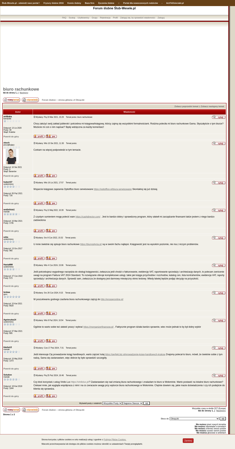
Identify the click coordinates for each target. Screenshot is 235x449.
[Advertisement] (114, 55)
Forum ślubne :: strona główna (57, 100)
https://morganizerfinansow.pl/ (98, 327)
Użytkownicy (83, 18)
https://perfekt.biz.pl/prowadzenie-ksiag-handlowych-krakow (135, 354)
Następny (24, 93)
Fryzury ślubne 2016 (54, 3)
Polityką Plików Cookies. (115, 439)
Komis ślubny (74, 3)
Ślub (4, 3)
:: (118, 3)
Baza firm (89, 3)
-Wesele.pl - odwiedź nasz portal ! (23, 3)
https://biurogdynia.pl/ (91, 244)
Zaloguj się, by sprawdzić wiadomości (137, 18)
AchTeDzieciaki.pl (175, 3)
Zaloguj (161, 18)
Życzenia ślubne (106, 3)
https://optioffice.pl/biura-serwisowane (113, 189)
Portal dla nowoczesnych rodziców (140, 3)
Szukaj (72, 18)
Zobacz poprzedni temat (186, 106)
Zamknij (188, 441)
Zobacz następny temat (212, 106)
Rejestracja (105, 18)
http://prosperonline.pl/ (112, 299)
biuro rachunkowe (21, 89)
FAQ (64, 18)
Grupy (94, 18)
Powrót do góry (11, 136)
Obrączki (80, 100)
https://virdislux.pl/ (80, 382)
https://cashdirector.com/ (88, 216)
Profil (115, 18)
